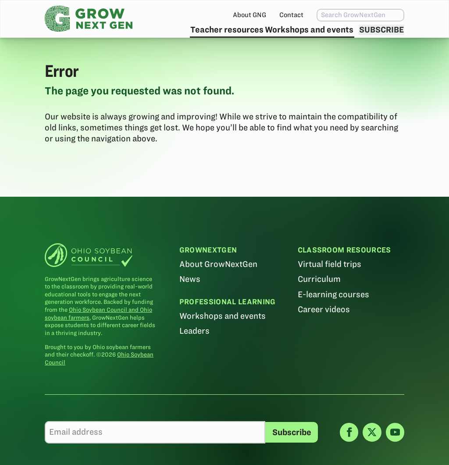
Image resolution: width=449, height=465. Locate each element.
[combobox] (343, 15)
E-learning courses (333, 313)
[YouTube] (395, 452)
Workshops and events (290, 37)
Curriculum (318, 298)
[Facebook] (349, 452)
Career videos (323, 328)
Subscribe (376, 37)
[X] (372, 452)
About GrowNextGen (218, 283)
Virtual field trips (329, 283)
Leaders (194, 350)
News (189, 298)
